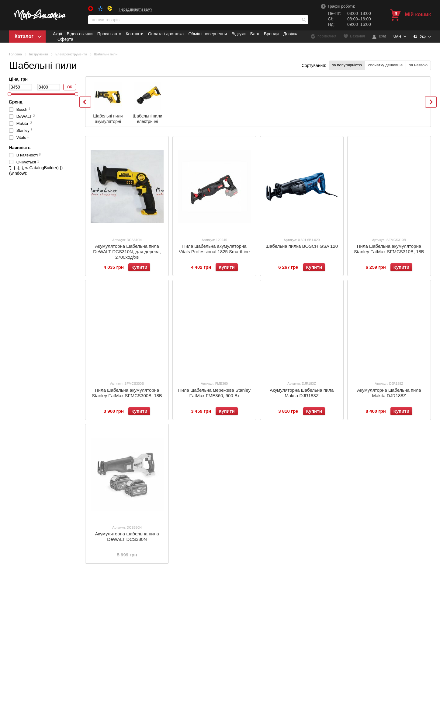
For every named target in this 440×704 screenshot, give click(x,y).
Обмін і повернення (207, 33)
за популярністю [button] (347, 65)
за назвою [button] (418, 65)
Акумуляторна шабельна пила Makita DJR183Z (302, 392)
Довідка (291, 33)
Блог (254, 33)
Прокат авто (109, 33)
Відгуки (238, 33)
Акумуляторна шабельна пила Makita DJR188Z (389, 392)
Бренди (271, 33)
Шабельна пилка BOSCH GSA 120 (301, 246)
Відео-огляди (79, 33)
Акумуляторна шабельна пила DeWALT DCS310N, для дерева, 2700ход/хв (127, 251)
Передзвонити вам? (135, 9)
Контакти (134, 33)
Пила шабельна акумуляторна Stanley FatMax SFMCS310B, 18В (389, 248)
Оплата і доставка (166, 33)
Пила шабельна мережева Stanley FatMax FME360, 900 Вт (214, 392)
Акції (57, 33)
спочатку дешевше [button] (385, 65)
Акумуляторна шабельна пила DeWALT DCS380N (127, 536)
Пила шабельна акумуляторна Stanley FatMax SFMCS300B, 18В (127, 392)
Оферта (65, 39)
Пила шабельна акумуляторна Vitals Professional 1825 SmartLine (214, 248)
